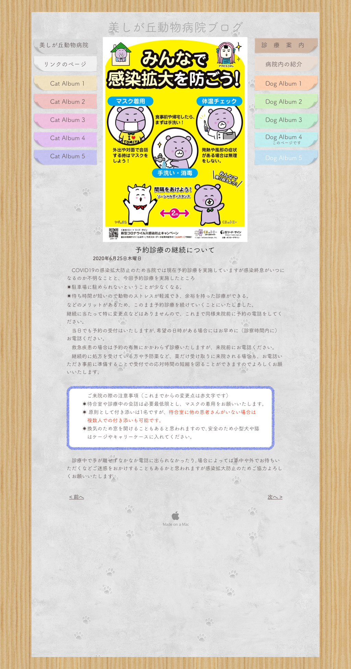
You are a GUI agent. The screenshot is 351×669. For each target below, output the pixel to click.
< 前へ (76, 497)
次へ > (275, 497)
